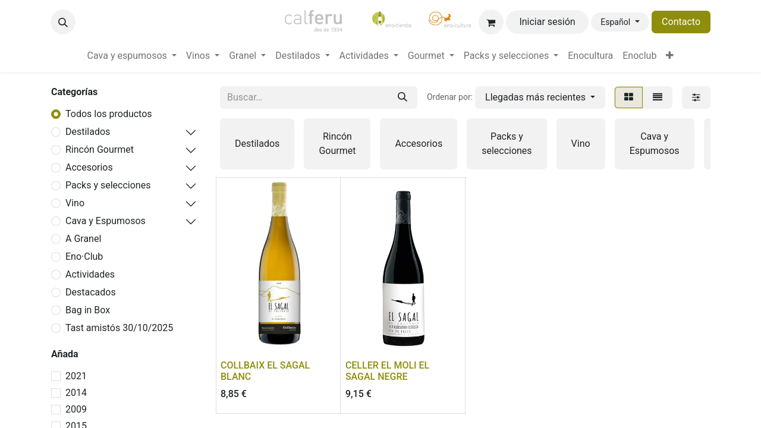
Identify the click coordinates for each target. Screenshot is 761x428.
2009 (76, 409)
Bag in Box (87, 310)
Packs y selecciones (107, 185)
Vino (74, 203)
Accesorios (89, 167)
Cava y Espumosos (105, 220)
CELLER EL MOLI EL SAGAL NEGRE (387, 371)
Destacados (90, 292)
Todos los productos (108, 113)
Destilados (87, 131)
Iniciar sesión (547, 21)
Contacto (681, 21)
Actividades (90, 274)
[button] (63, 22)
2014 (76, 392)
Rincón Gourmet (99, 149)
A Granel (83, 238)
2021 (76, 376)
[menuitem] (132, 56)
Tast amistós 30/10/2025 (119, 327)
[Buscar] (402, 97)
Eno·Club (84, 256)
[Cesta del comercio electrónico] (491, 22)
